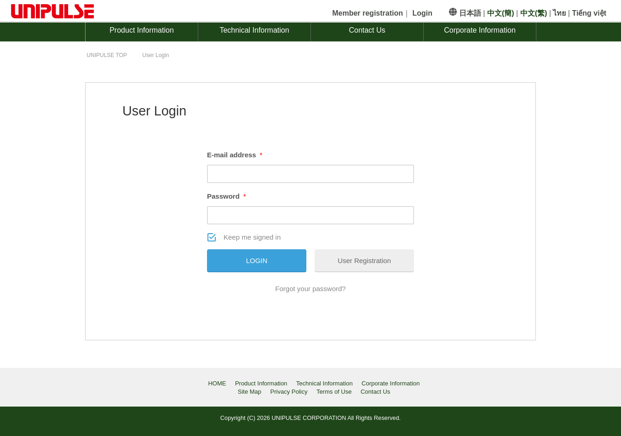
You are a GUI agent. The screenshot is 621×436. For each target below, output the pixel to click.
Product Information (141, 30)
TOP (106, 55)
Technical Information (254, 30)
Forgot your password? (310, 289)
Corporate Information (480, 30)
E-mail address (234, 155)
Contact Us (367, 30)
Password (226, 196)
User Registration (364, 260)
